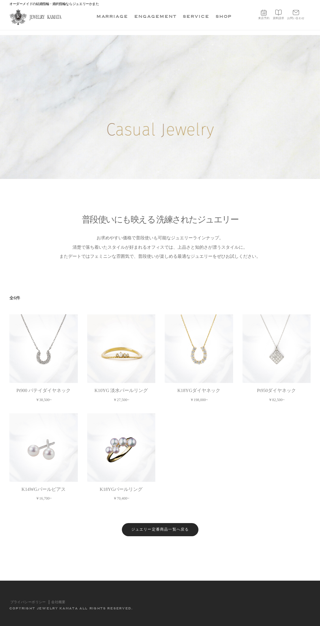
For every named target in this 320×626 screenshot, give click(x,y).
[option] (160, 107)
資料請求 (278, 15)
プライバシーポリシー (28, 602)
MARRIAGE (112, 16)
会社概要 (58, 602)
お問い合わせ (295, 15)
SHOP (224, 16)
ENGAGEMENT (155, 16)
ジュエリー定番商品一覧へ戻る (160, 529)
